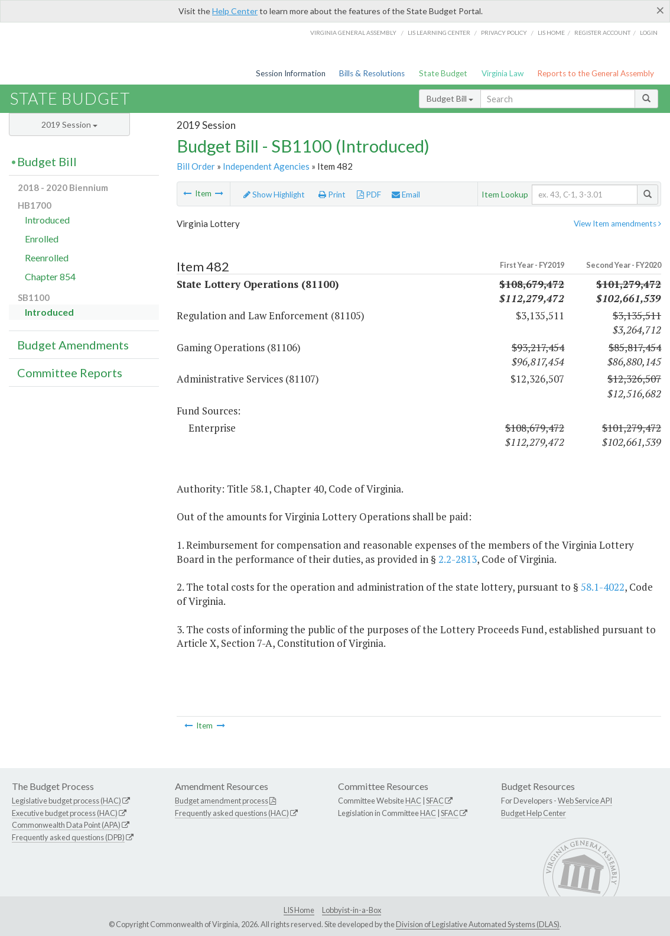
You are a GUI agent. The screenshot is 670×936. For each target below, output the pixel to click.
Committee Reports (69, 372)
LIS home (551, 32)
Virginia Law (502, 73)
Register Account (602, 32)
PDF (369, 194)
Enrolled (41, 238)
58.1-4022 (603, 587)
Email (406, 194)
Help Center (235, 11)
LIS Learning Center (439, 32)
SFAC (435, 800)
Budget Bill (450, 98)
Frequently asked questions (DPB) (68, 837)
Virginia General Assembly (353, 32)
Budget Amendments (73, 345)
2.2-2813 (457, 559)
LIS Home (299, 910)
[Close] (660, 10)
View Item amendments (617, 223)
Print (332, 194)
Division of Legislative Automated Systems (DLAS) (478, 924)
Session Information (291, 73)
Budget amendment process (221, 800)
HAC (413, 800)
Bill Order (196, 166)
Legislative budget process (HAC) (66, 800)
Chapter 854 (50, 276)
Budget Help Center (533, 813)
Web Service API (585, 800)
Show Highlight (274, 194)
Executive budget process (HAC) (65, 813)
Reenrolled (47, 257)
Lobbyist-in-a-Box (351, 910)
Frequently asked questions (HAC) (232, 813)
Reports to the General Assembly (595, 73)
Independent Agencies (266, 166)
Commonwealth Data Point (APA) (66, 825)
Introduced (47, 219)
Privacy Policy (504, 32)
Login (649, 32)
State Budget (443, 73)
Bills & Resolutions (372, 73)
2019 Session (69, 124)
